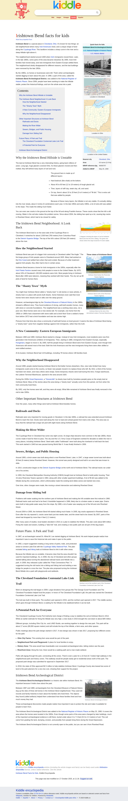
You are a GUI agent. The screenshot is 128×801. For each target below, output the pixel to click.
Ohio (54, 44)
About (33, 798)
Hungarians (20, 343)
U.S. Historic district (97, 53)
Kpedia (73, 17)
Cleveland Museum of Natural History (58, 302)
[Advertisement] (64, 26)
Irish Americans (45, 47)
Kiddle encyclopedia (36, 767)
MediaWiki (49, 795)
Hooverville (50, 379)
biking (25, 549)
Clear (93, 12)
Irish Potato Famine (23, 270)
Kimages (66, 17)
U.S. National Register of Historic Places (97, 50)
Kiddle (18, 798)
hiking (33, 549)
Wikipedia (19, 795)
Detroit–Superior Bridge (30, 238)
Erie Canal (23, 260)
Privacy (40, 798)
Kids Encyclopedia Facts (24, 39)
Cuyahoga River (29, 49)
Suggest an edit (86, 779)
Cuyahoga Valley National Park (55, 547)
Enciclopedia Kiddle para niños (66, 798)
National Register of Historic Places (74, 711)
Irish (52, 57)
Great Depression (36, 379)
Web (53, 17)
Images (59, 17)
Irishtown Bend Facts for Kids (27, 773)
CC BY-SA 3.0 (38, 793)
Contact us (49, 798)
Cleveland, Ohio (104, 159)
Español (80, 17)
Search (97, 12)
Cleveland (48, 44)
